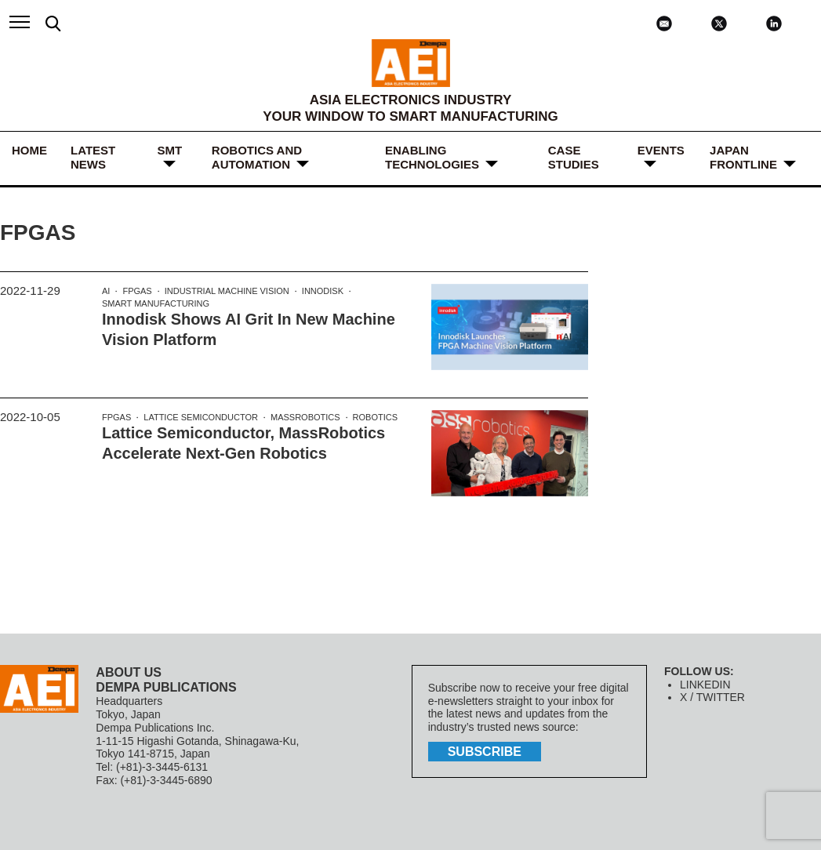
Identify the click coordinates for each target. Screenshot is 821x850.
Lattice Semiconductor (200, 417)
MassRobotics (305, 417)
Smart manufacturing (155, 303)
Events (661, 150)
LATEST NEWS (93, 157)
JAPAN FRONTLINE (743, 157)
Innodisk (322, 291)
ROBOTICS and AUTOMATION (257, 157)
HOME (29, 150)
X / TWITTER (712, 697)
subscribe (484, 751)
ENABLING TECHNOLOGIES (432, 157)
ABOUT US (129, 672)
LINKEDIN (705, 684)
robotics (375, 417)
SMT (169, 150)
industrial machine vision (227, 291)
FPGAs (136, 291)
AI (106, 291)
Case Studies (573, 157)
